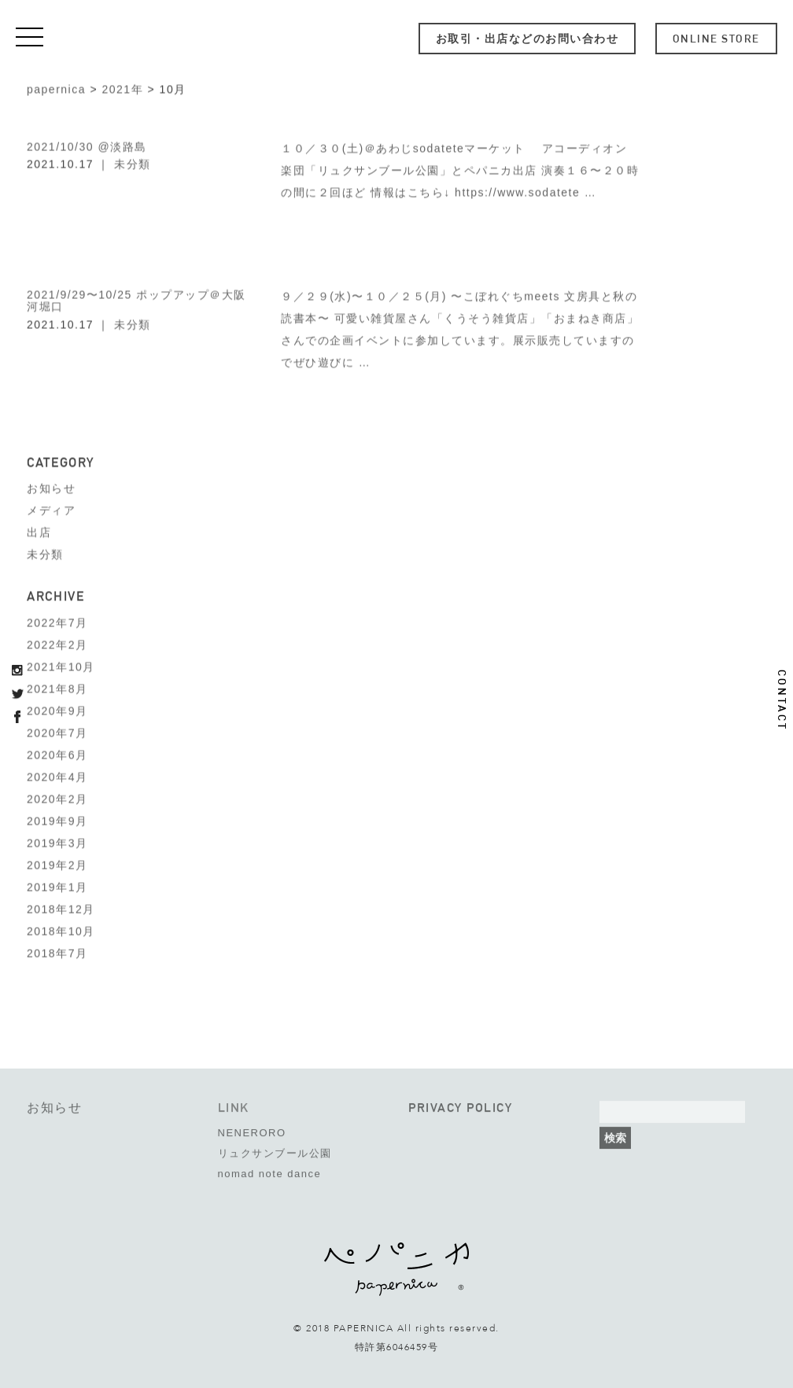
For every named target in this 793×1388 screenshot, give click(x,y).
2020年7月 (57, 731)
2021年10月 (61, 665)
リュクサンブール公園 (275, 1148)
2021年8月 (57, 687)
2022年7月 (57, 621)
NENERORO (252, 1127)
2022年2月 (57, 643)
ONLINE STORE (716, 38)
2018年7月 (57, 951)
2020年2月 (57, 797)
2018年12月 (61, 907)
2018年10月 (61, 929)
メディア (51, 509)
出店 (39, 531)
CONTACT (782, 700)
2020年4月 (57, 775)
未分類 (132, 162)
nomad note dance (270, 1168)
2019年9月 (57, 819)
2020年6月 (57, 753)
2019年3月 (57, 841)
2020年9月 (57, 709)
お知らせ (51, 487)
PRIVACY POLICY (460, 1102)
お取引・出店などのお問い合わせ (527, 38)
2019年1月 (57, 885)
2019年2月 (57, 863)
